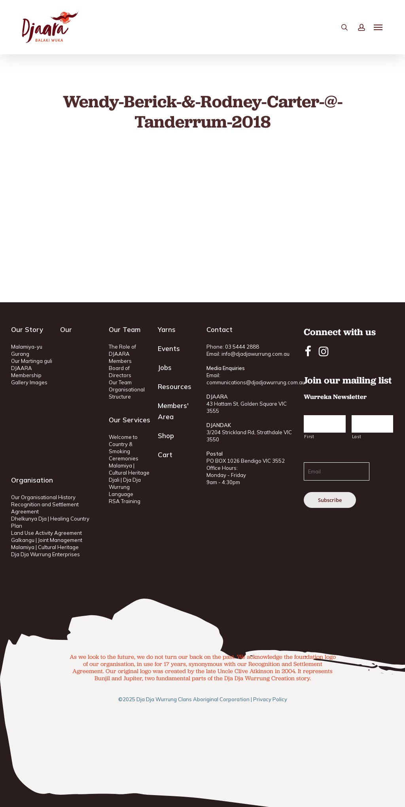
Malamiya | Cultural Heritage (45, 547)
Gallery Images (29, 382)
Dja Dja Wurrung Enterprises (45, 554)
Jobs (165, 367)
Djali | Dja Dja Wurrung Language (125, 487)
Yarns (167, 329)
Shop (166, 435)
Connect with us (340, 332)
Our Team (120, 382)
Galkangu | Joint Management (46, 540)
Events (169, 348)
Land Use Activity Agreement (46, 533)
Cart (165, 454)
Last (356, 436)
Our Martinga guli (31, 361)
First (309, 436)
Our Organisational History (43, 497)
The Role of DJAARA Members (122, 353)
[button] (378, 28)
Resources (174, 386)
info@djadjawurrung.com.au (255, 354)
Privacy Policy (270, 699)
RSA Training (124, 501)
